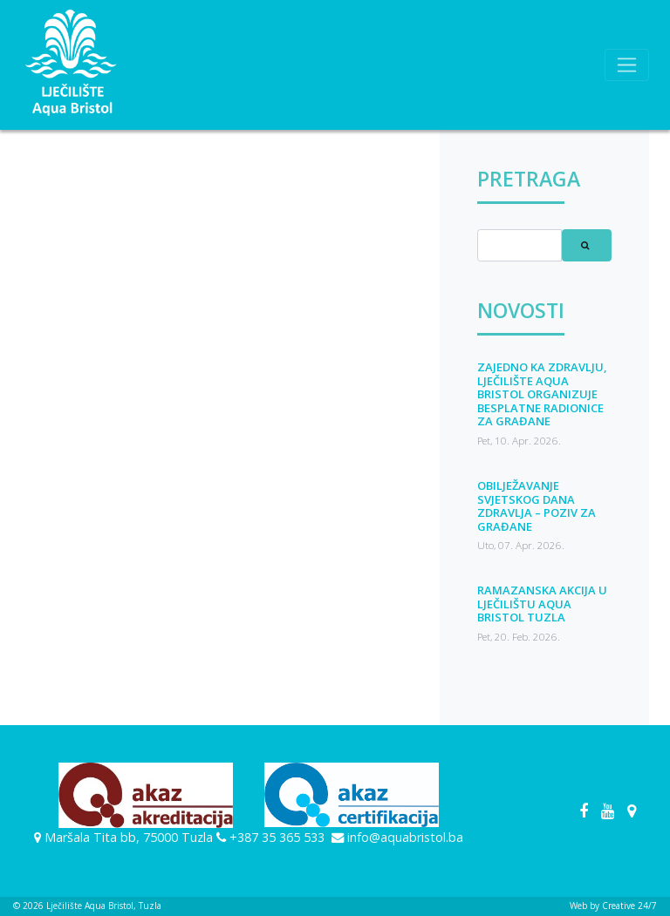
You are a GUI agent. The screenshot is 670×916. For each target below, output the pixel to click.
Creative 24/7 (629, 905)
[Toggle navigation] (627, 64)
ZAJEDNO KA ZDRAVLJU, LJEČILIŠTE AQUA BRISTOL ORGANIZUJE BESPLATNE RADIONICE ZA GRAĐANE (542, 394)
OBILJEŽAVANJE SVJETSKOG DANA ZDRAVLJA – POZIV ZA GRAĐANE (536, 506)
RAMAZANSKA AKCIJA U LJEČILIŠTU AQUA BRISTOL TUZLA (542, 603)
